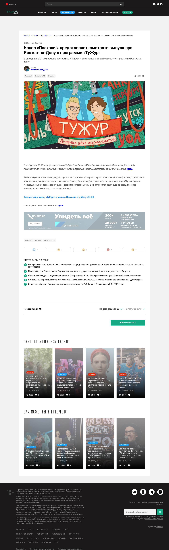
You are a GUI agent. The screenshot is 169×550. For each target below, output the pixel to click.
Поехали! (28, 76)
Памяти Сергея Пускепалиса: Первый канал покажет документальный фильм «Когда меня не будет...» (79, 271)
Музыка (62, 538)
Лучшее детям (33, 538)
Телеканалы (42, 530)
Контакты (46, 542)
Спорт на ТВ (74, 534)
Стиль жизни (49, 538)
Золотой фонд (76, 538)
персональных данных (154, 519)
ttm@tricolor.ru (78, 514)
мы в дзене (11, 4)
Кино (65, 530)
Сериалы (56, 530)
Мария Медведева (39, 70)
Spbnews (159, 527)
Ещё (126, 12)
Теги (57, 542)
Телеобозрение (58, 534)
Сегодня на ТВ (40, 76)
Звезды (19, 538)
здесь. (130, 169)
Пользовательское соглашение (70, 549)
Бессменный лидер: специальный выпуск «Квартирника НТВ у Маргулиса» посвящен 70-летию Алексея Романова (84, 275)
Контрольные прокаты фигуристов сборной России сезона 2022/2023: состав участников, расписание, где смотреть (85, 279)
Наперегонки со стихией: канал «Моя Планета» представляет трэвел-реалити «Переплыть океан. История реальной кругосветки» (85, 265)
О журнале (33, 542)
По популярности (133, 309)
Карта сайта (21, 549)
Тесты (30, 530)
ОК (160, 512)
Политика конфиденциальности (41, 549)
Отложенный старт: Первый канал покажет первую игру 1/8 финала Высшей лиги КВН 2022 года (75, 284)
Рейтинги (20, 542)
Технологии (42, 534)
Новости (51, 76)
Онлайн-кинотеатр (24, 534)
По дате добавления (109, 309)
